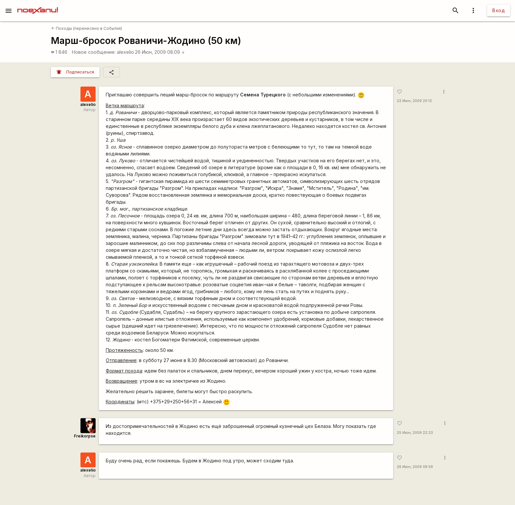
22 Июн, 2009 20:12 (414, 101)
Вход (498, 10)
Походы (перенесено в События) (87, 28)
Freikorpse (85, 436)
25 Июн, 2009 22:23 (415, 433)
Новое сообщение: (94, 52)
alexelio (125, 52)
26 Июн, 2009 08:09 (160, 52)
